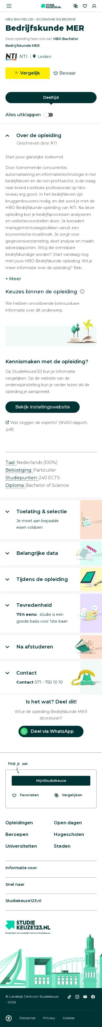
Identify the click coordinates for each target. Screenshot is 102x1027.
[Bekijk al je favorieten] (25, 795)
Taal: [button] (11, 462)
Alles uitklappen (29, 114)
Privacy (49, 1018)
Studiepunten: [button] (22, 477)
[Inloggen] (94, 6)
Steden (62, 846)
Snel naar (14, 884)
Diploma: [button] (15, 485)
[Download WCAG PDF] (8, 1018)
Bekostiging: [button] (19, 470)
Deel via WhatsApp (47, 731)
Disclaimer (28, 1018)
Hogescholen (69, 834)
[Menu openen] (9, 6)
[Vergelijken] (75, 6)
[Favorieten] (84, 6)
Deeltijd (51, 97)
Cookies (69, 1018)
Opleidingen (19, 822)
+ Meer (13, 278)
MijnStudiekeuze (51, 781)
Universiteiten (21, 846)
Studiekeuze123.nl (23, 900)
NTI (23, 56)
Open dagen (68, 822)
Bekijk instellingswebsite (42, 407)
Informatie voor (21, 867)
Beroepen (16, 834)
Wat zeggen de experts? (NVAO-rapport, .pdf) (46, 426)
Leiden (44, 56)
